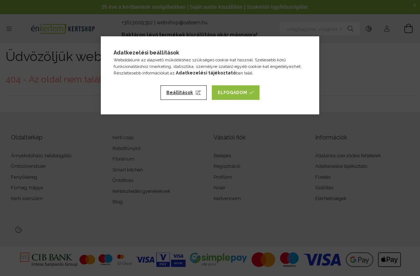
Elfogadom (232, 92)
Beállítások (179, 92)
